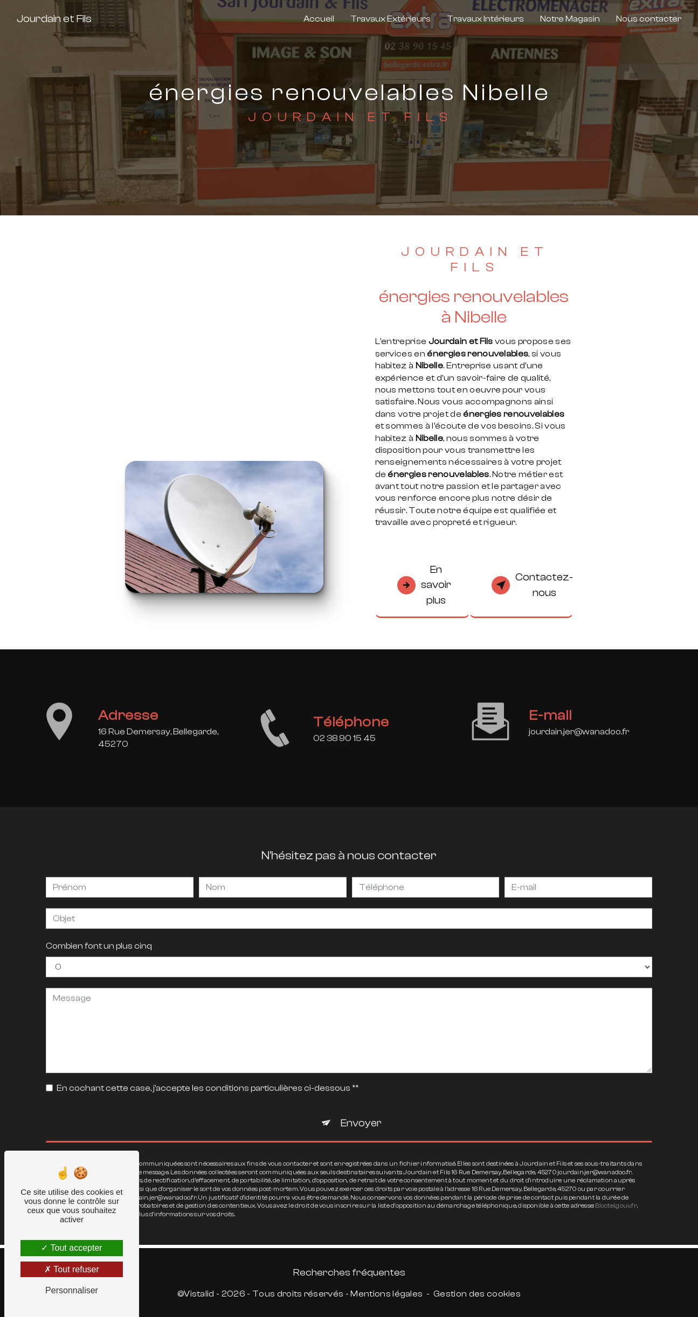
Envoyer (361, 1112)
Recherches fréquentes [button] (349, 1272)
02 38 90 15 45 (344, 749)
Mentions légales (386, 1294)
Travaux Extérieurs (390, 19)
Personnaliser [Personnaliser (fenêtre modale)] (71, 1290)
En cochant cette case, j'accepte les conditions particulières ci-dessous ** (207, 1077)
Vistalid (199, 1294)
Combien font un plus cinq (99, 935)
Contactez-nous (532, 585)
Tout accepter (71, 1247)
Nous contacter (648, 19)
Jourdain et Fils (54, 18)
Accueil (318, 19)
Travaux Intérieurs (485, 19)
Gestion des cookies (477, 1294)
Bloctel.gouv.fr (616, 1195)
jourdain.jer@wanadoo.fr (579, 721)
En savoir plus (424, 585)
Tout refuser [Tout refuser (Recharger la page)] (71, 1269)
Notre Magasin (570, 19)
